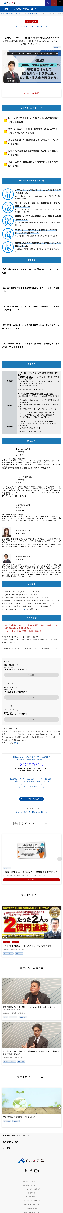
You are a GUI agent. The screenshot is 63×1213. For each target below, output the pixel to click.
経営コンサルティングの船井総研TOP (12, 13)
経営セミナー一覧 (32, 13)
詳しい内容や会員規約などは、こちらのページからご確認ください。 (31, 764)
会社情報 (6, 1148)
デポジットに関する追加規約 (31, 1189)
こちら (24, 609)
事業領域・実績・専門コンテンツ (16, 1136)
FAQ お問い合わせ (31, 1208)
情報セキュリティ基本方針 (31, 1204)
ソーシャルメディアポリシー (31, 1200)
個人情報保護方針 (31, 1196)
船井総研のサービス (11, 1142)
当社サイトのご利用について (31, 1181)
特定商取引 (31, 1193)
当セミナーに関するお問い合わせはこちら (31, 26)
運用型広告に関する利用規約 (31, 1185)
